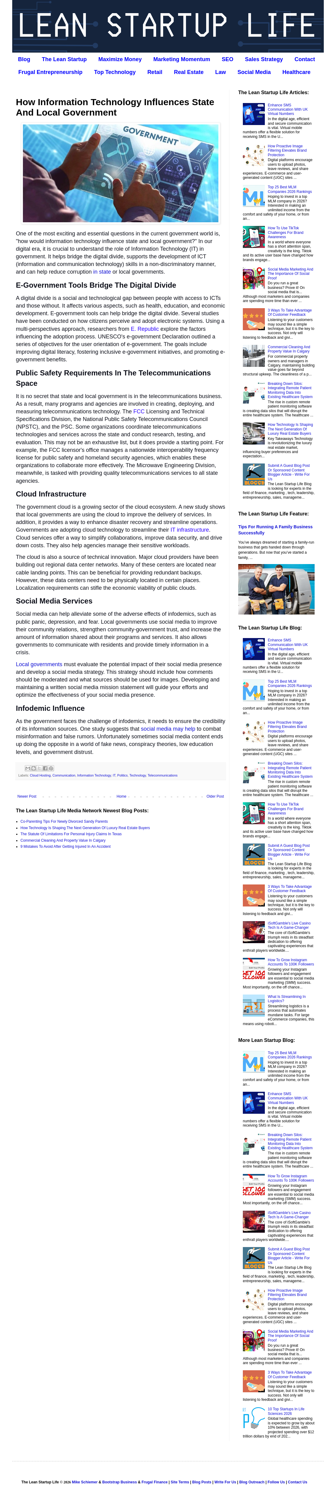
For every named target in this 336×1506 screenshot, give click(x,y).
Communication (64, 775)
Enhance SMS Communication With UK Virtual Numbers (288, 109)
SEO (227, 59)
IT (114, 775)
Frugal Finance (154, 1482)
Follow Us (276, 1482)
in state (102, 272)
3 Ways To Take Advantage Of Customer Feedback (290, 312)
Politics (122, 775)
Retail (154, 72)
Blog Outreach (252, 1482)
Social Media (254, 72)
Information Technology (94, 775)
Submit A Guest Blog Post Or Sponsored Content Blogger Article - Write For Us (289, 472)
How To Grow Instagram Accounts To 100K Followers (291, 962)
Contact (304, 59)
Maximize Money (120, 59)
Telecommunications (162, 775)
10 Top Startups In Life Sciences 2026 (286, 1411)
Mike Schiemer (84, 1482)
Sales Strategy (264, 59)
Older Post (215, 796)
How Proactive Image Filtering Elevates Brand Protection (287, 150)
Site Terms (180, 1482)
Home (121, 796)
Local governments (39, 664)
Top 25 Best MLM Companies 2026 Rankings (290, 189)
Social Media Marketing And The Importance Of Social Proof (290, 273)
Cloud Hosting (40, 775)
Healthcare (297, 72)
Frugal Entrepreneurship (50, 72)
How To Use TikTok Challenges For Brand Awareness (286, 232)
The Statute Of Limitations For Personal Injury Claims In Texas (71, 834)
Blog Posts (201, 1482)
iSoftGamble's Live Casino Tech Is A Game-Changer (289, 925)
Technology (138, 775)
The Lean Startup (64, 59)
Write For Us (225, 1482)
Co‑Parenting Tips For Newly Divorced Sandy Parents (64, 821)
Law (220, 72)
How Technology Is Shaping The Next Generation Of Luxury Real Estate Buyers (85, 828)
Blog (24, 59)
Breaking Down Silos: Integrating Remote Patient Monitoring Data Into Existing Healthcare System (290, 390)
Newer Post (26, 796)
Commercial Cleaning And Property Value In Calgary (63, 840)
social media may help (168, 729)
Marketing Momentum (181, 59)
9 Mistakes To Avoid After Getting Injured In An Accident (65, 846)
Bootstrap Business (119, 1482)
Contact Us (297, 1482)
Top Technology (115, 72)
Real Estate (188, 72)
